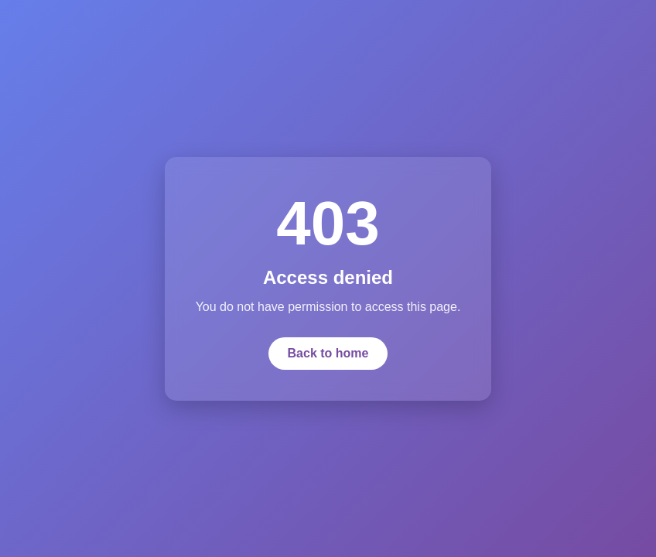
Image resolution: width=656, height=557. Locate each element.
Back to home (328, 353)
